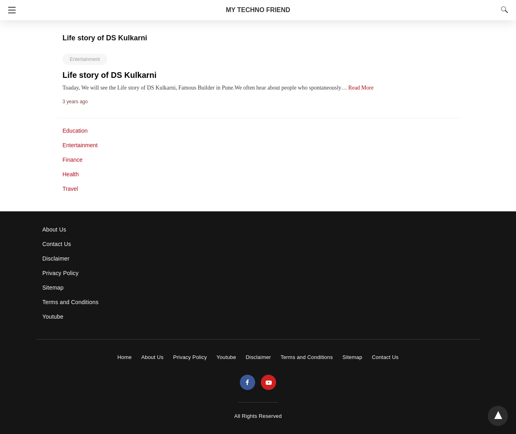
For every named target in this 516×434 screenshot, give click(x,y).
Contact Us (56, 244)
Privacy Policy (60, 273)
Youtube (52, 316)
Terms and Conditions (70, 302)
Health (70, 174)
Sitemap (53, 287)
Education (74, 130)
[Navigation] (10, 10)
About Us (54, 229)
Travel (70, 189)
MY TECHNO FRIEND (258, 9)
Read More (361, 88)
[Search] (502, 9)
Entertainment (85, 59)
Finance (72, 159)
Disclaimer (55, 258)
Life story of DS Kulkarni (109, 75)
